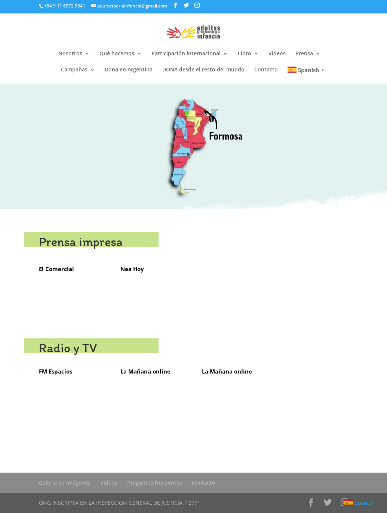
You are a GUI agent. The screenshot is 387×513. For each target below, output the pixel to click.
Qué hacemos (116, 54)
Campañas (74, 70)
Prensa (304, 54)
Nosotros (70, 54)
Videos (277, 54)
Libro (244, 54)
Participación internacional (186, 54)
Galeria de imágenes (64, 482)
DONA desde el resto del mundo (203, 70)
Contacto (266, 70)
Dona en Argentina (129, 70)
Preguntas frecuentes (154, 482)
